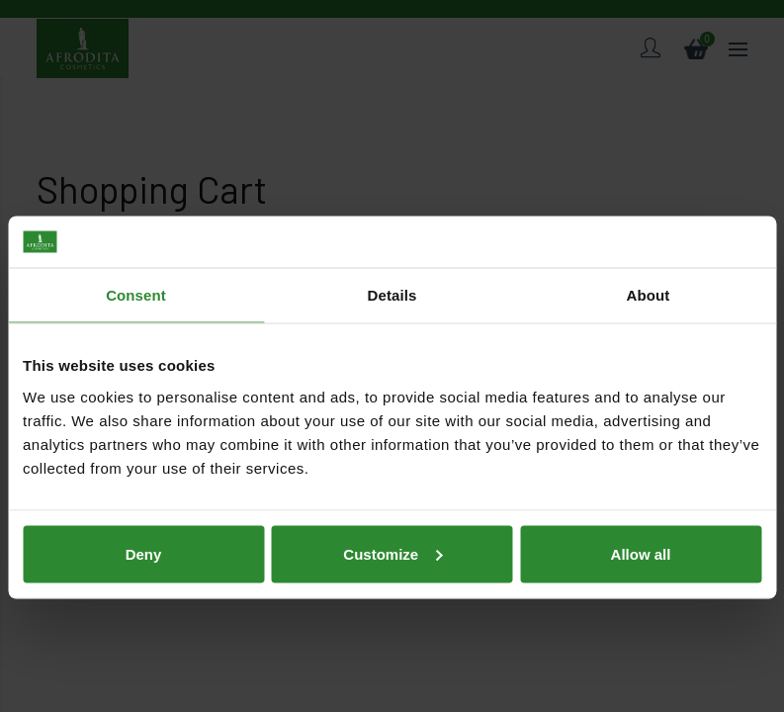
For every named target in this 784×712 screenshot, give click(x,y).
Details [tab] (392, 243)
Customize (392, 501)
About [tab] (648, 243)
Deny (144, 501)
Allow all (641, 501)
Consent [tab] (136, 243)
